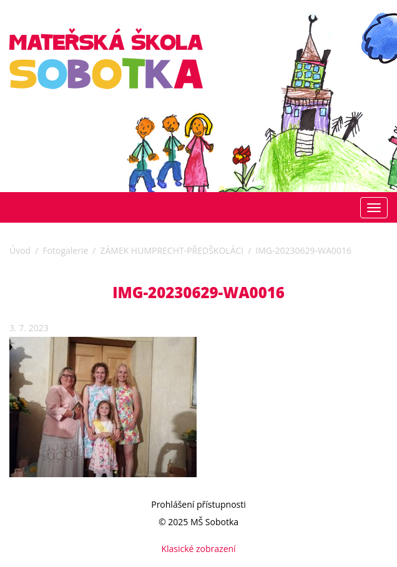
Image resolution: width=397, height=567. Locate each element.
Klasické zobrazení (198, 549)
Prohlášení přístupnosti (198, 504)
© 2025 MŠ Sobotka (198, 522)
